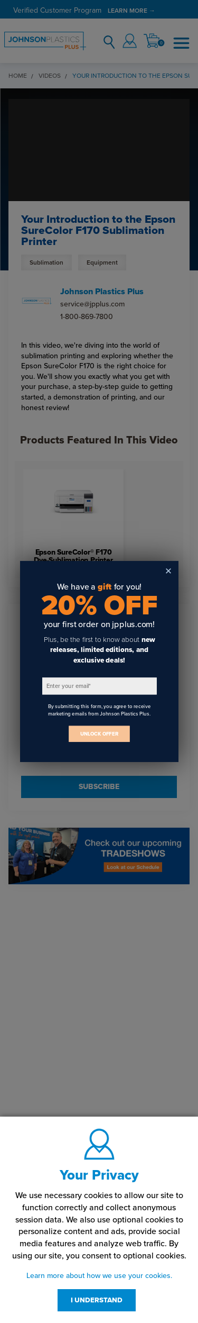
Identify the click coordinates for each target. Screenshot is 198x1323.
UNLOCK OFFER (99, 734)
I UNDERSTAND (96, 1300)
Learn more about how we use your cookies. (99, 1275)
